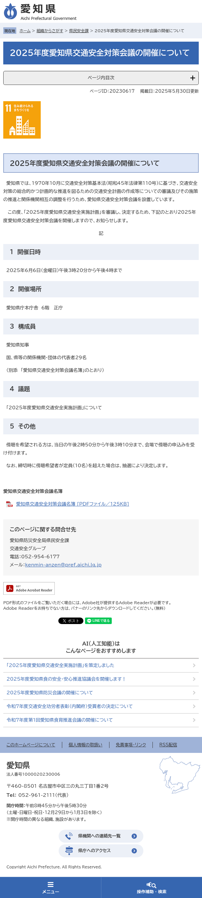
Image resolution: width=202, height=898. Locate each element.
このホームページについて (31, 745)
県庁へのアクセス (94, 851)
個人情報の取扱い (86, 745)
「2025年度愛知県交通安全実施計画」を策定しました (60, 665)
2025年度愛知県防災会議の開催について (50, 692)
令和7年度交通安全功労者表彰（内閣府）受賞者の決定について (70, 706)
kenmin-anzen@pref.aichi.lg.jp (63, 565)
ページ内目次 (101, 77)
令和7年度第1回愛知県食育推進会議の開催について (60, 720)
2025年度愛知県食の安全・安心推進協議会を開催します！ (66, 679)
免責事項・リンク (131, 745)
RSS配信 (168, 745)
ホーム (25, 31)
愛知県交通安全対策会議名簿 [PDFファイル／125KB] (72, 504)
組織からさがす (49, 31)
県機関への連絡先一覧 (99, 836)
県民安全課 (79, 31)
